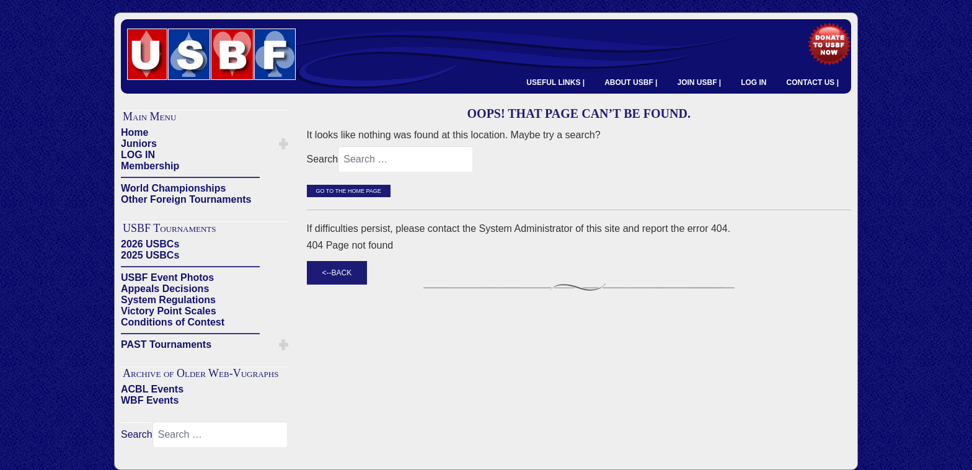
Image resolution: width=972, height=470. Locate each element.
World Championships (173, 188)
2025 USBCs (150, 255)
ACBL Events (152, 389)
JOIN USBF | (699, 82)
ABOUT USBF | (630, 82)
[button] (283, 143)
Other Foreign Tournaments (186, 199)
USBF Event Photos (167, 277)
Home (134, 132)
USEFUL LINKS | (555, 82)
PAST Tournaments (166, 344)
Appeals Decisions (165, 288)
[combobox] (220, 435)
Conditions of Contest (172, 322)
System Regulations (168, 300)
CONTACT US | (813, 82)
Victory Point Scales (168, 311)
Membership (150, 166)
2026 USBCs (150, 244)
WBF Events (150, 400)
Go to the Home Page (348, 191)
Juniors (139, 143)
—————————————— (190, 177)
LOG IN (753, 82)
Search (136, 434)
